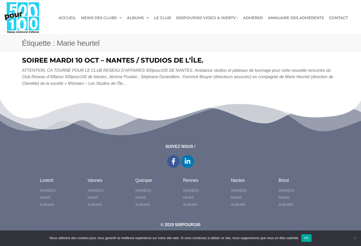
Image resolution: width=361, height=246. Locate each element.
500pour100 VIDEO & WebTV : (207, 17)
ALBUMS (135, 17)
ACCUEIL (67, 17)
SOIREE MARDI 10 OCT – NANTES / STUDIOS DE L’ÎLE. (112, 60)
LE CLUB (162, 17)
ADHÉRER (253, 17)
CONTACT (338, 17)
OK (306, 238)
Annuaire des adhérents (296, 17)
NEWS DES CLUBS (99, 17)
